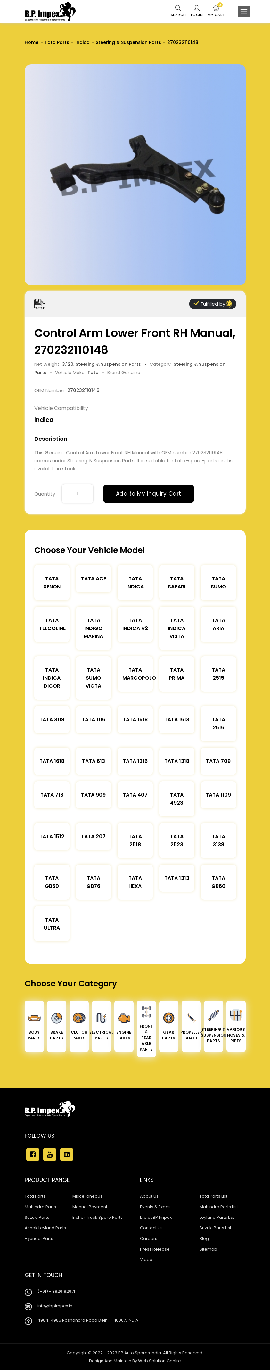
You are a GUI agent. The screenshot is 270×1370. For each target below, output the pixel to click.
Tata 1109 (218, 795)
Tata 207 (93, 836)
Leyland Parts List (217, 1217)
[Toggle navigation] (244, 11)
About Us (149, 1196)
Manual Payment (89, 1207)
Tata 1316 (135, 761)
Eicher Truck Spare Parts (97, 1217)
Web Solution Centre (159, 1361)
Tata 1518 (135, 719)
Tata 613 (93, 761)
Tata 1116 (93, 719)
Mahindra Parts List (219, 1207)
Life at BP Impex (156, 1217)
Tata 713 (51, 795)
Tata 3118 (51, 719)
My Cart (216, 11)
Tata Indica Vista (176, 628)
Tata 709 (218, 761)
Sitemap (208, 1249)
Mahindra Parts (40, 1207)
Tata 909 (93, 795)
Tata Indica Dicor (52, 678)
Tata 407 (135, 795)
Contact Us (151, 1228)
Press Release (155, 1249)
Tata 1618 (51, 761)
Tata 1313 (176, 878)
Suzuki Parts (37, 1217)
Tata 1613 (176, 719)
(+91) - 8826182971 (56, 1291)
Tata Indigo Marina (93, 628)
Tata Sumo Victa (93, 678)
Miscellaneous (87, 1196)
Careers (148, 1238)
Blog (204, 1238)
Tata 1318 (176, 761)
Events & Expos (155, 1207)
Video (146, 1260)
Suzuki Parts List (215, 1228)
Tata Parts (57, 42)
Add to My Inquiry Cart (148, 493)
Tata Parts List (213, 1196)
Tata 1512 (51, 836)
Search (178, 11)
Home (31, 42)
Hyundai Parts (39, 1238)
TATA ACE (93, 578)
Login (197, 11)
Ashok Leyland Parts (45, 1228)
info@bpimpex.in (54, 1306)
